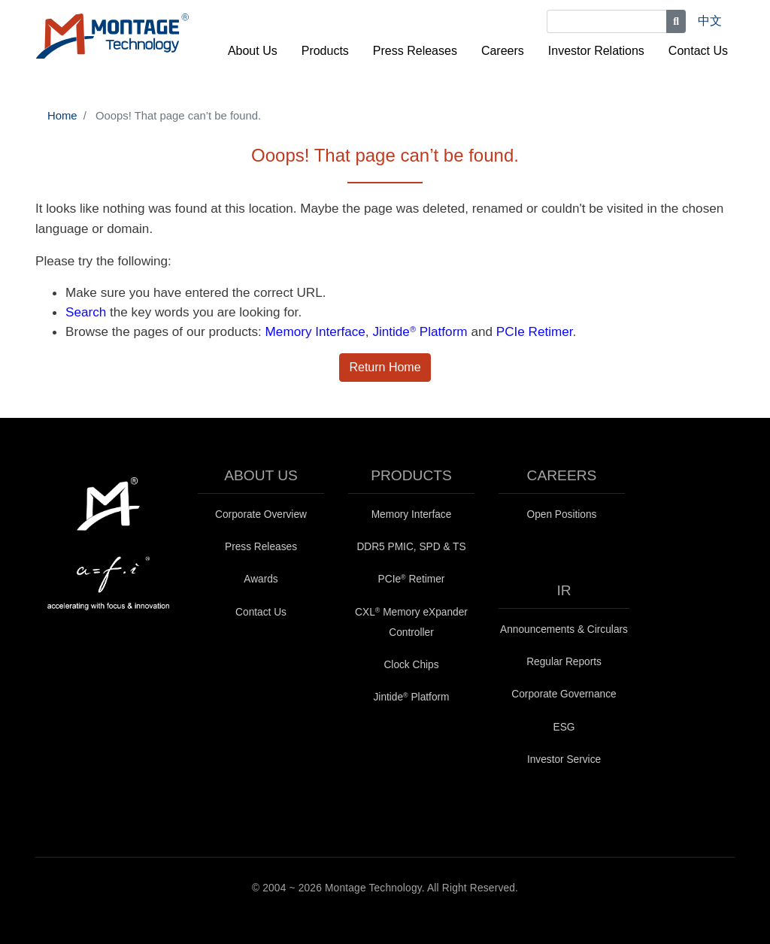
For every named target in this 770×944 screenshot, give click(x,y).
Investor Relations (596, 50)
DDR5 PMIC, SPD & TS (410, 546)
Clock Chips (410, 664)
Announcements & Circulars (564, 629)
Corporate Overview (261, 514)
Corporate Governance (563, 694)
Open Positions (562, 514)
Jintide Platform (419, 331)
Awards (260, 579)
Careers (502, 50)
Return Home (384, 367)
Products (325, 50)
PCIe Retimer (534, 331)
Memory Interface (315, 331)
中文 (710, 20)
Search (85, 311)
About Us (252, 50)
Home (62, 116)
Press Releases (415, 50)
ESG (564, 727)
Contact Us (698, 50)
